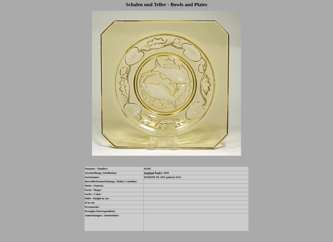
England (149, 172)
